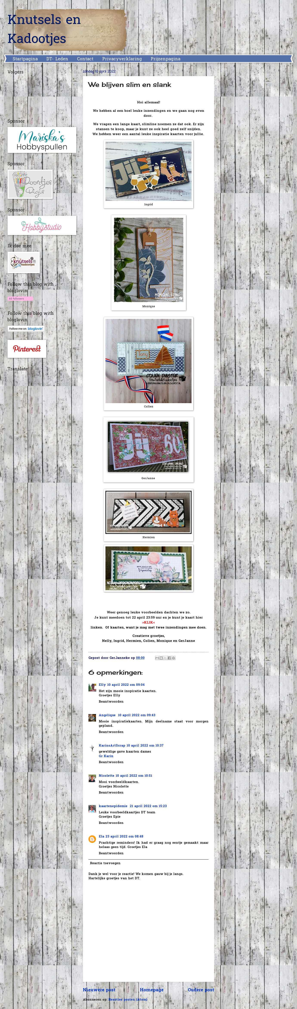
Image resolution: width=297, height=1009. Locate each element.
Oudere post (201, 990)
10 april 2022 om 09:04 (126, 685)
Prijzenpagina (165, 59)
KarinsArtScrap (112, 746)
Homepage (152, 990)
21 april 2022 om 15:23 (148, 806)
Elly (102, 685)
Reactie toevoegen (105, 863)
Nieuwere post (99, 990)
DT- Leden (57, 59)
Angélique (108, 715)
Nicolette (106, 776)
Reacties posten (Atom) (127, 1000)
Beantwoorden (111, 702)
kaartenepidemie (113, 806)
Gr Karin (106, 756)
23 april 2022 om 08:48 (124, 836)
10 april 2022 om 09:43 (136, 715)
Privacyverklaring (122, 59)
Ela (101, 836)
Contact (85, 59)
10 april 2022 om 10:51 (134, 776)
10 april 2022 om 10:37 (145, 746)
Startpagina (25, 59)
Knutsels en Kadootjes (44, 30)
